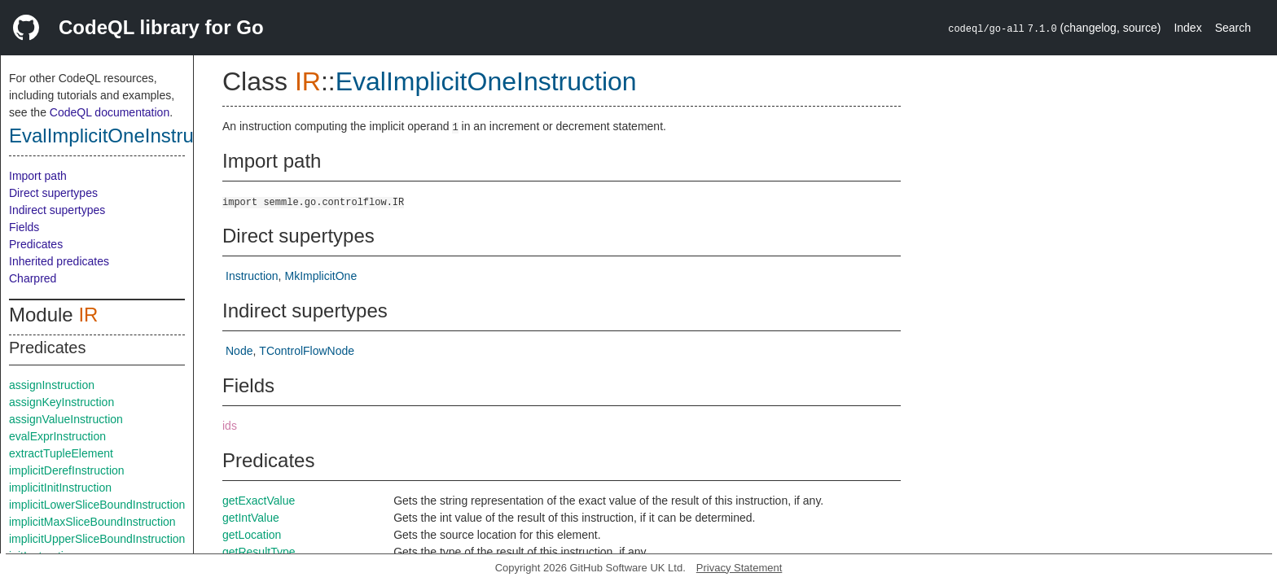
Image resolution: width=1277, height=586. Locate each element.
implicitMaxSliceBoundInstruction (92, 521)
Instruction (252, 275)
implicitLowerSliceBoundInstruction (97, 504)
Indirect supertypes (57, 209)
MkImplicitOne (320, 275)
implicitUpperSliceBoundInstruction (97, 538)
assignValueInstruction (66, 419)
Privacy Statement (739, 568)
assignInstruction (51, 384)
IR (88, 315)
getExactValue (258, 500)
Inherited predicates (59, 261)
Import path (38, 175)
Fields (24, 227)
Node (239, 350)
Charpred (32, 278)
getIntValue (250, 517)
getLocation (251, 534)
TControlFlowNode (306, 350)
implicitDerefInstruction (67, 470)
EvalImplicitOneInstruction (122, 135)
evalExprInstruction (57, 436)
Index (1187, 27)
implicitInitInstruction (60, 487)
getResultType (259, 551)
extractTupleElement (61, 453)
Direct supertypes (53, 192)
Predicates (36, 244)
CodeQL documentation (109, 112)
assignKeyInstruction (61, 402)
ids (229, 425)
